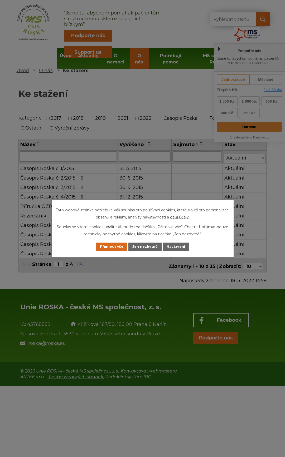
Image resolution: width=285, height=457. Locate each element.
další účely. (180, 216)
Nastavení (181, 246)
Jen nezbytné (145, 246)
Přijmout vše (106, 246)
